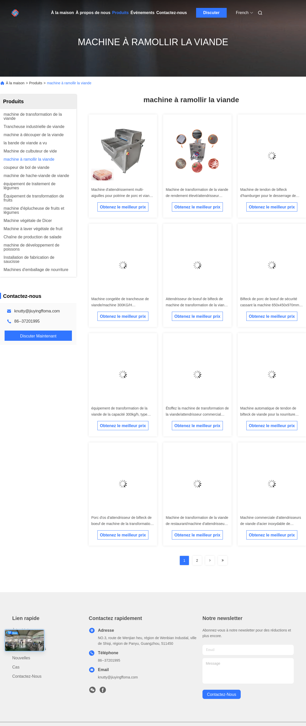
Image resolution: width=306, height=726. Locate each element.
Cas (15, 667)
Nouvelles (21, 658)
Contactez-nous (171, 12)
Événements (143, 12)
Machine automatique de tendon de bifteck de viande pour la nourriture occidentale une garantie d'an (268, 414)
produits (19, 639)
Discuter (211, 12)
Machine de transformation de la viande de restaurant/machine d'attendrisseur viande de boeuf (197, 524)
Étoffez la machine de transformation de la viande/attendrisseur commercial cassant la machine (197, 414)
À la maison (62, 12)
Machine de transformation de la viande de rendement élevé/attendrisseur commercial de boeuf (197, 196)
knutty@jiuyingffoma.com (37, 311)
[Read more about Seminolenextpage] (209, 560)
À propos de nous (93, 12)
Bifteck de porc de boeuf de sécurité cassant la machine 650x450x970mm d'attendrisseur (269, 305)
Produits (120, 12)
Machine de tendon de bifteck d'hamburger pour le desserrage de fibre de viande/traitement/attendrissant (271, 196)
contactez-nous (221, 694)
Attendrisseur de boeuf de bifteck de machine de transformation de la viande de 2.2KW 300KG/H (197, 305)
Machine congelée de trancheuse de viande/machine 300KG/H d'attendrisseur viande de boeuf (120, 305)
